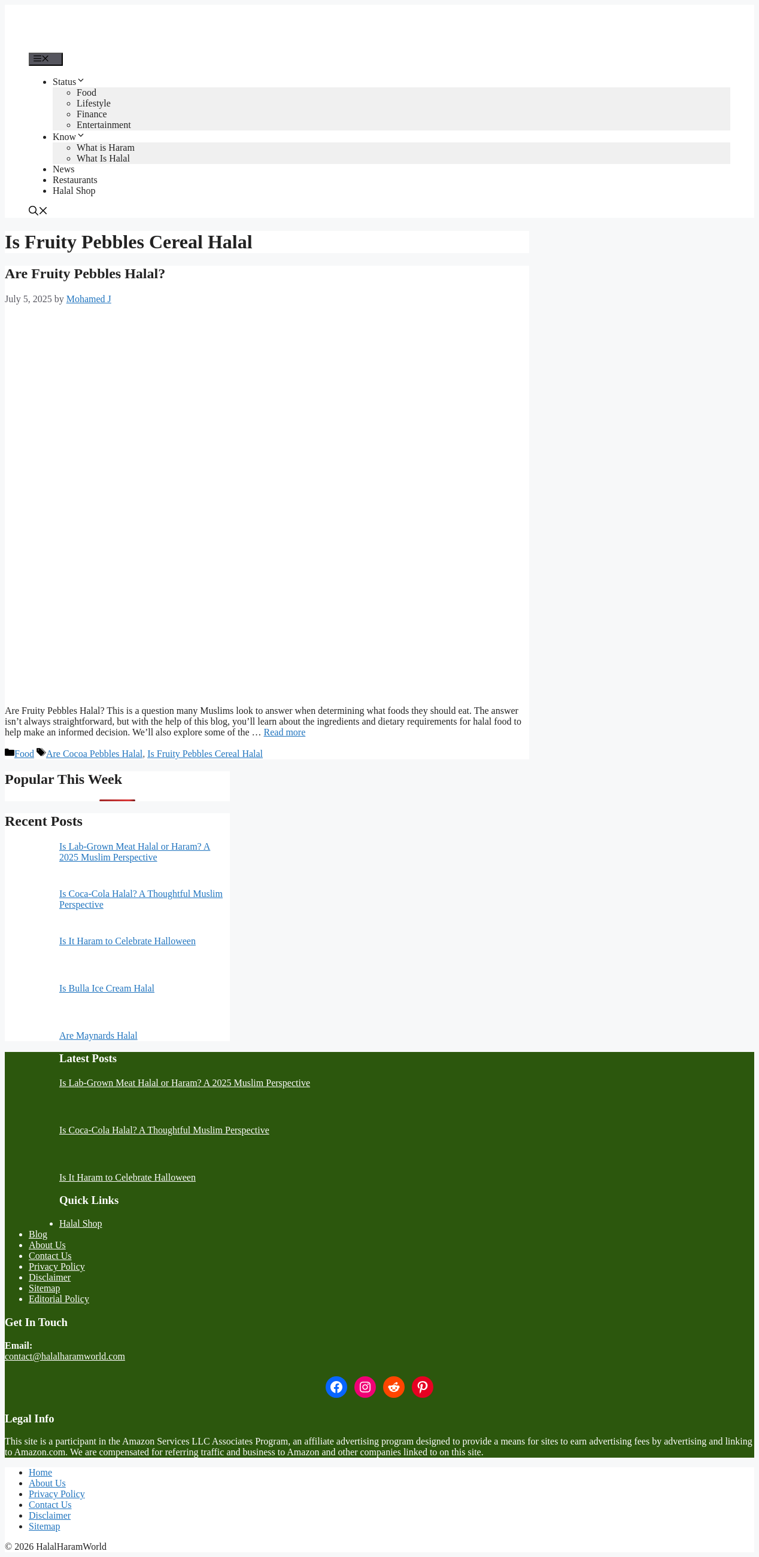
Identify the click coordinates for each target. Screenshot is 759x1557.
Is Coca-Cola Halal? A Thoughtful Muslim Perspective (164, 1130)
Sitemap (44, 1288)
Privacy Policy (57, 1266)
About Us (47, 1245)
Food (86, 92)
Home (40, 1472)
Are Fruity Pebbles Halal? (85, 273)
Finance (92, 114)
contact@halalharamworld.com (65, 1356)
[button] (38, 212)
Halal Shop (74, 190)
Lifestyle (94, 103)
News (63, 169)
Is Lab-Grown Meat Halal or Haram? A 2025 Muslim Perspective (134, 851)
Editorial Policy (59, 1299)
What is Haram (106, 147)
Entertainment (104, 125)
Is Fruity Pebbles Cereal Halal (205, 754)
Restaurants (75, 180)
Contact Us (50, 1256)
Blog (38, 1234)
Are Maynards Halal (98, 1035)
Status (69, 82)
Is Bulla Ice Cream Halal (106, 988)
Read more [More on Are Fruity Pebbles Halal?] (285, 732)
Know (69, 137)
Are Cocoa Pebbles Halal (94, 754)
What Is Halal (103, 158)
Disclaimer (50, 1277)
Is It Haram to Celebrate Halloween (127, 941)
